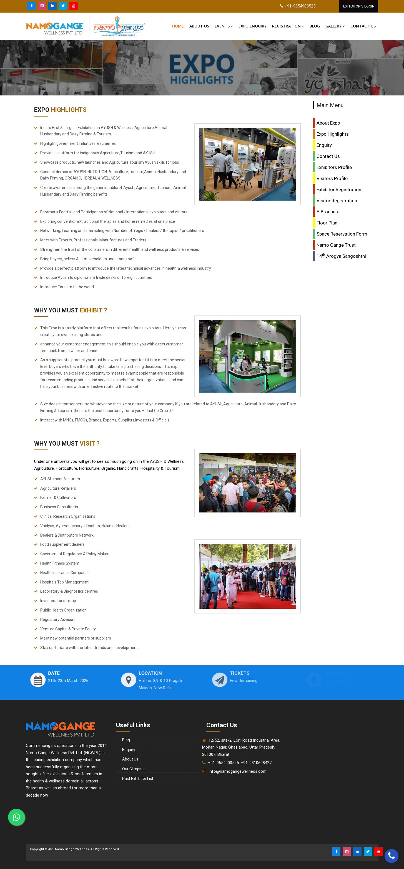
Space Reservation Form (342, 234)
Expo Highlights (333, 134)
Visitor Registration (337, 200)
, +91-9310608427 (255, 762)
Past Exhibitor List (137, 778)
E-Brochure (328, 211)
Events (224, 26)
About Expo (328, 123)
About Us (199, 26)
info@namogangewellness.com (238, 771)
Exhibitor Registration (339, 189)
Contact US (363, 26)
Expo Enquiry (253, 26)
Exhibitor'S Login (359, 6)
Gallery (335, 26)
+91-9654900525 (300, 6)
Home (178, 26)
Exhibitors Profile (334, 167)
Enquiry (324, 145)
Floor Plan (327, 223)
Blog (315, 26)
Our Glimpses (133, 769)
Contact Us (328, 156)
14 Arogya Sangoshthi (341, 256)
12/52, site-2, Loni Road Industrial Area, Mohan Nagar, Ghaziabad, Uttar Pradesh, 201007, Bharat (241, 747)
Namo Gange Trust (336, 245)
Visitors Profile (332, 178)
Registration (288, 26)
